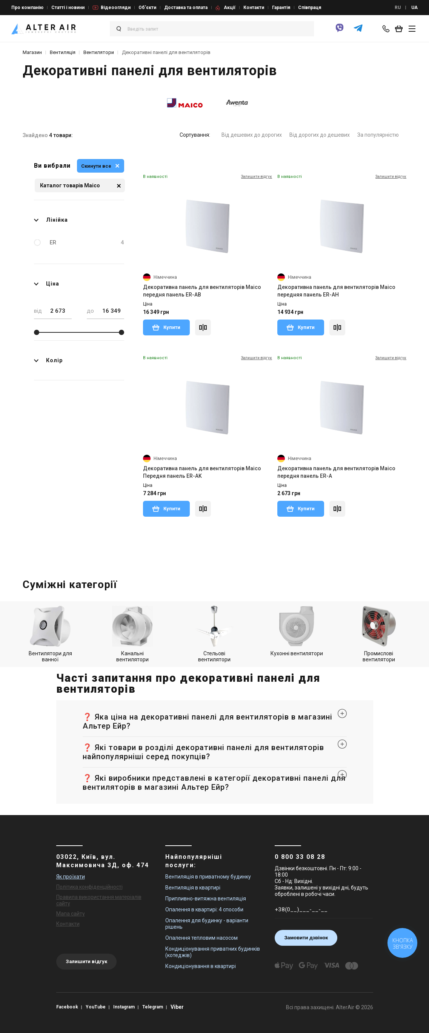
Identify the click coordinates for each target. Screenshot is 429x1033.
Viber (177, 1007)
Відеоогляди (116, 7)
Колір (48, 360)
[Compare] (203, 327)
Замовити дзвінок (306, 937)
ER (87, 242)
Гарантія (281, 7)
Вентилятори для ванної (50, 634)
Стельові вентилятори (214, 634)
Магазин (32, 52)
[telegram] (358, 31)
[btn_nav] (412, 28)
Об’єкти (147, 7)
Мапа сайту (70, 914)
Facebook (67, 1007)
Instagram (124, 1007)
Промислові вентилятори (378, 634)
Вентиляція (62, 52)
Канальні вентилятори (132, 634)
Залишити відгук (86, 961)
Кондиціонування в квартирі (200, 966)
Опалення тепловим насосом (201, 938)
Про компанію (27, 7)
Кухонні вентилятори (297, 631)
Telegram (152, 1007)
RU (398, 7)
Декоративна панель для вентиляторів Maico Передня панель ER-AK (202, 472)
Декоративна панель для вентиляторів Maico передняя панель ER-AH (336, 291)
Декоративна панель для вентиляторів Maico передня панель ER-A (336, 472)
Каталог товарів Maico (80, 185)
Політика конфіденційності (89, 887)
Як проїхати (70, 877)
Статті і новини (68, 7)
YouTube (96, 1007)
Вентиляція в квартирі (192, 888)
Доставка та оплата (186, 7)
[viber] (339, 31)
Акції (229, 7)
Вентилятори (98, 52)
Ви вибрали (52, 165)
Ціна (46, 283)
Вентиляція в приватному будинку (208, 877)
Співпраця (309, 7)
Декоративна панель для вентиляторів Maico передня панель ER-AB (202, 291)
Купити (166, 327)
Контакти (253, 7)
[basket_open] (400, 28)
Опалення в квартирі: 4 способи (204, 909)
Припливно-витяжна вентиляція (205, 899)
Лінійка (51, 219)
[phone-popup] (387, 28)
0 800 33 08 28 (300, 856)
